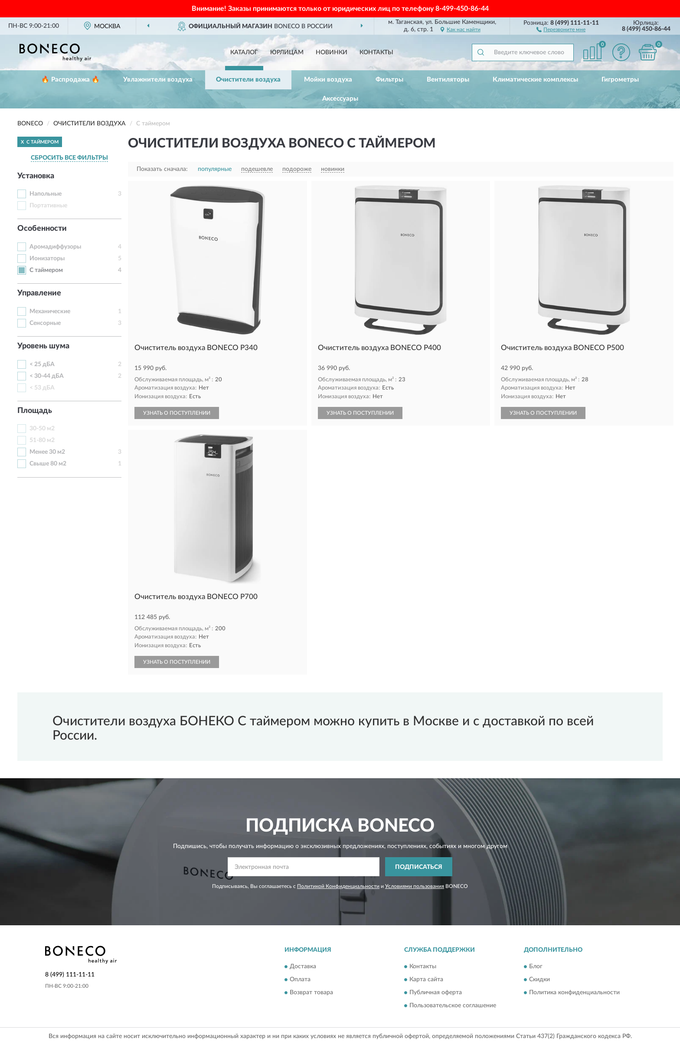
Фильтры (389, 79)
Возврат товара (311, 992)
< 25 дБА (42, 364)
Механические (49, 311)
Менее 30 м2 (47, 452)
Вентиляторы (448, 79)
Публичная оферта (435, 992)
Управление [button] (39, 293)
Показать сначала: (162, 169)
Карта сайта (426, 979)
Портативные (48, 206)
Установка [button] (35, 176)
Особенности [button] (42, 229)
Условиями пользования (414, 886)
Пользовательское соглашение (452, 1005)
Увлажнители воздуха (158, 79)
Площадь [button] (34, 411)
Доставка (303, 966)
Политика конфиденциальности (574, 992)
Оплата (300, 979)
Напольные (45, 194)
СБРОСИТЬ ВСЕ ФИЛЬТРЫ (69, 158)
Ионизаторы (47, 259)
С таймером (46, 270)
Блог (536, 966)
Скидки (539, 979)
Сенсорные (45, 323)
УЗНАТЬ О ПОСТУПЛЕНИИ (176, 413)
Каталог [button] (244, 52)
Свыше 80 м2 (47, 464)
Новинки (331, 52)
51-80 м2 (42, 440)
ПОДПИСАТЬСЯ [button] (418, 867)
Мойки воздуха (328, 79)
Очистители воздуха (248, 79)
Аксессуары (340, 98)
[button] (560, 29)
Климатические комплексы (535, 79)
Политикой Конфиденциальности (338, 886)
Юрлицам (287, 52)
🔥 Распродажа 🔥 (70, 79)
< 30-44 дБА (46, 376)
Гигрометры (620, 79)
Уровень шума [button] (43, 346)
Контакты (376, 52)
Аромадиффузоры (55, 247)
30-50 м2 (42, 429)
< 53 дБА (42, 388)
